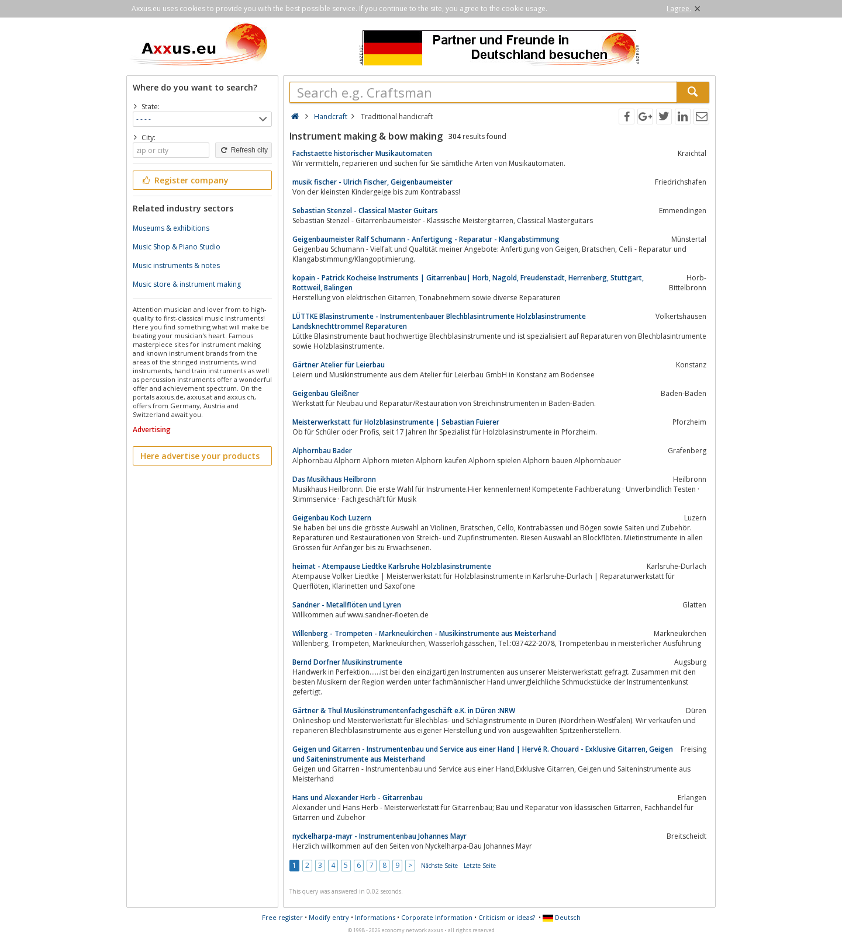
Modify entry (329, 917)
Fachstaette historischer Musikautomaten (362, 153)
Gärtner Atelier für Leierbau (338, 365)
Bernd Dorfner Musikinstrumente (347, 662)
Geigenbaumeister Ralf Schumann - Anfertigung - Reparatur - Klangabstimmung (426, 239)
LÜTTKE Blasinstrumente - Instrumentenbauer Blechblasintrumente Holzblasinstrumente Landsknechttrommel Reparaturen (439, 321)
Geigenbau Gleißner (325, 393)
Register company (184, 180)
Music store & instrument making (187, 284)
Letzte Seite (480, 865)
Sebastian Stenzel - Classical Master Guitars (365, 211)
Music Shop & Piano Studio (176, 247)
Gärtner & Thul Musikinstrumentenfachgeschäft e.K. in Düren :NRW (403, 710)
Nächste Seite (439, 865)
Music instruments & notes (176, 265)
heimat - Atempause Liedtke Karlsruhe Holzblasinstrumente (391, 566)
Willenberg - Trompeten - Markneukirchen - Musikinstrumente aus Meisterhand (424, 633)
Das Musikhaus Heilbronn (334, 479)
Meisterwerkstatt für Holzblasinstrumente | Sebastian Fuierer (395, 422)
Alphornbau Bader (322, 451)
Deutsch (562, 917)
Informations (375, 917)
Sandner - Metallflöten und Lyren (346, 605)
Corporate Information (436, 917)
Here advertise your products (200, 455)
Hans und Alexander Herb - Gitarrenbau (357, 797)
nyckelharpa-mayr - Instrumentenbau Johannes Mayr (379, 836)
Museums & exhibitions (171, 228)
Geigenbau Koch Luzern (331, 518)
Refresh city (243, 150)
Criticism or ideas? (506, 917)
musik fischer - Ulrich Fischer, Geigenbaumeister (372, 182)
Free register (282, 917)
